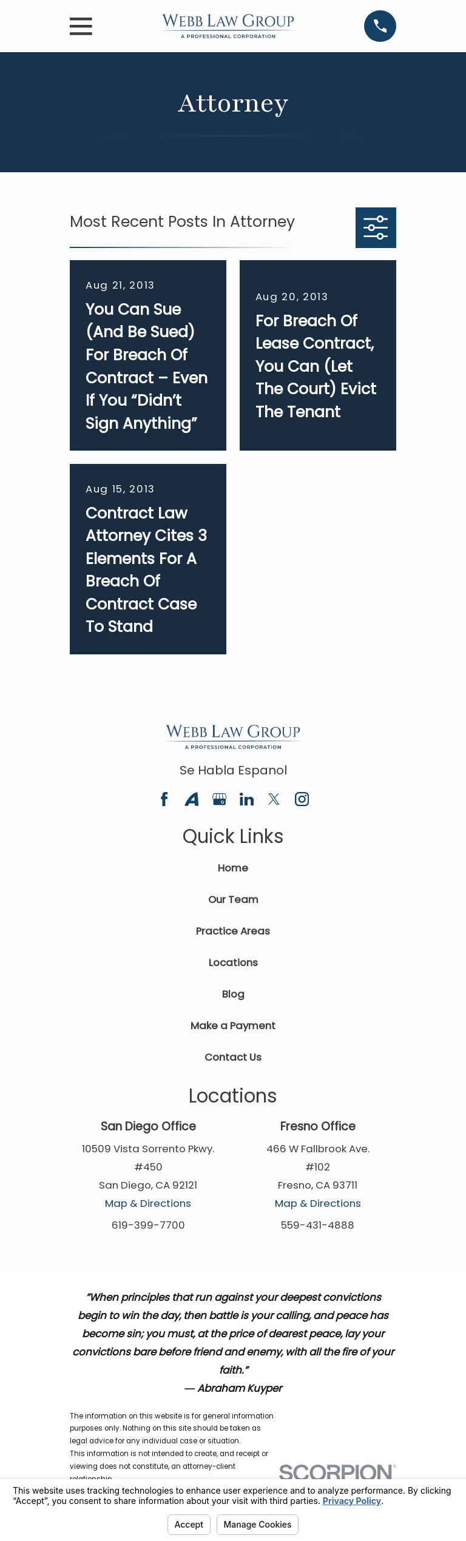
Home (233, 868)
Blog (233, 994)
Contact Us (233, 1057)
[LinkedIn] (247, 799)
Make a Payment (233, 1025)
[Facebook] (164, 799)
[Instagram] (302, 799)
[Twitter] (274, 799)
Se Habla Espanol (233, 770)
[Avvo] (191, 799)
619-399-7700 (148, 1225)
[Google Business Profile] (219, 799)
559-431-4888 (317, 1225)
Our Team (233, 899)
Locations (233, 962)
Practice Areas (233, 931)
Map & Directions (148, 1203)
